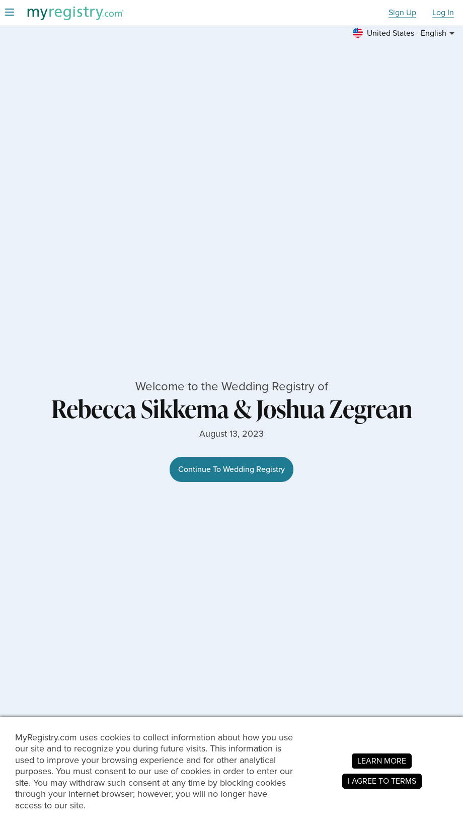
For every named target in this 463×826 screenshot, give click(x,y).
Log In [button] (443, 13)
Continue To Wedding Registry (231, 469)
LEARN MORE (381, 761)
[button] (405, 33)
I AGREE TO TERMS (382, 781)
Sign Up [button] (402, 13)
